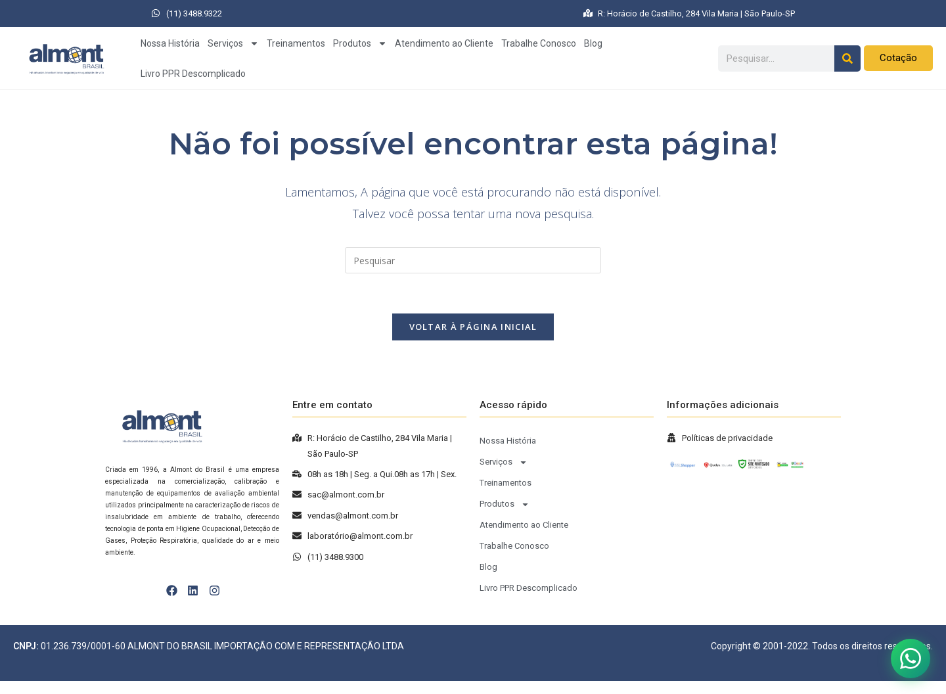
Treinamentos (296, 43)
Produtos (360, 43)
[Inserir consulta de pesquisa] (473, 260)
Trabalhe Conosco (538, 43)
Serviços (233, 43)
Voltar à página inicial (473, 327)
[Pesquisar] (847, 58)
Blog (593, 43)
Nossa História (170, 43)
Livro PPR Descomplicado (193, 73)
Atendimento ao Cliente (444, 43)
